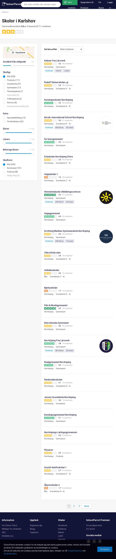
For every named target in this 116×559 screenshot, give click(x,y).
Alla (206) (11, 76)
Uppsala (61, 539)
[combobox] (41, 4)
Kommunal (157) (14, 168)
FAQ (3, 532)
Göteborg (62, 528)
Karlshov (5, 12)
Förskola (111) (13, 80)
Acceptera (104, 549)
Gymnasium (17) (14, 87)
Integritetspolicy (75, 550)
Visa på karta (20, 52)
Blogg (32, 528)
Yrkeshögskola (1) (15, 91)
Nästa (86, 506)
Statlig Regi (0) (13, 175)
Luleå (60, 535)
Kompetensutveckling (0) (18, 106)
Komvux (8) (12, 102)
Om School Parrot (9, 525)
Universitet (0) (13, 95)
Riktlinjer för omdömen (11, 528)
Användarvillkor (10, 553)
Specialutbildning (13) (16, 117)
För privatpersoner (94, 525)
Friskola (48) (12, 171)
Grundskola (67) (14, 83)
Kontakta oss (7, 535)
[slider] (12, 65)
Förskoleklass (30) (15, 121)
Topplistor (34, 532)
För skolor (90, 528)
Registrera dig (36, 525)
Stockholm (62, 525)
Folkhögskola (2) (14, 98)
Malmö (61, 532)
